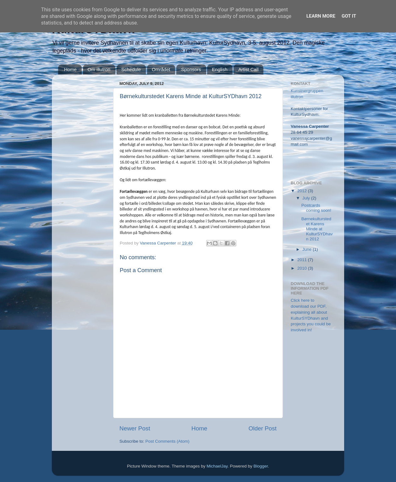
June (307, 249)
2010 (302, 268)
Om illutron (99, 69)
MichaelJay (217, 466)
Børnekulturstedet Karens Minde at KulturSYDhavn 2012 (317, 229)
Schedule (131, 69)
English (219, 69)
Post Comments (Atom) (168, 441)
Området (161, 69)
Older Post (263, 428)
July (306, 198)
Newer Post (134, 428)
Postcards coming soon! (316, 208)
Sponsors (191, 69)
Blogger (260, 466)
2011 (302, 259)
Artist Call (248, 69)
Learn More (320, 16)
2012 (302, 190)
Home (70, 69)
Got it (349, 16)
